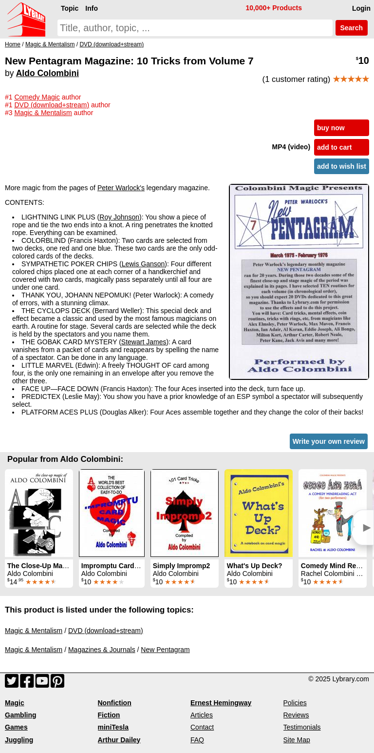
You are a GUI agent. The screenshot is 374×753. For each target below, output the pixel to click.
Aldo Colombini (47, 73)
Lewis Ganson (143, 264)
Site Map (296, 740)
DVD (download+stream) (105, 630)
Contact (202, 727)
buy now (331, 128)
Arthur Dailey (119, 740)
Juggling (19, 740)
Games (16, 727)
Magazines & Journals (101, 650)
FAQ (197, 740)
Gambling (21, 715)
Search (351, 28)
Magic (14, 703)
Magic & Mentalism (33, 630)
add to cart (334, 147)
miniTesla (113, 727)
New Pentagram (165, 650)
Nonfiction (114, 703)
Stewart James (144, 342)
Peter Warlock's (121, 188)
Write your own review (329, 441)
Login (361, 8)
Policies (295, 703)
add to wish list (341, 166)
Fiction (109, 715)
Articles (201, 715)
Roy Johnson (119, 217)
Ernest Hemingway (220, 703)
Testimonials (302, 727)
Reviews (296, 715)
